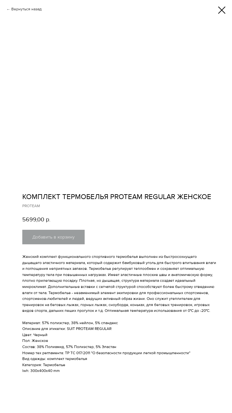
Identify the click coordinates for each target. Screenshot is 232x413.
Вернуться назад (26, 9)
